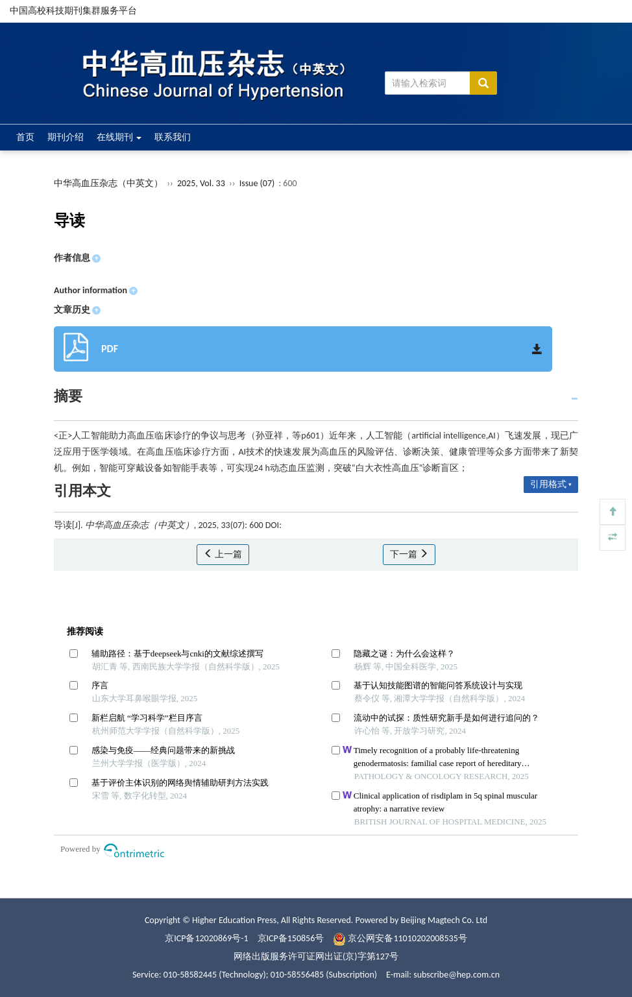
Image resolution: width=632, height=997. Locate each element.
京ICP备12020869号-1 (206, 938)
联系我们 (172, 137)
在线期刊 (119, 137)
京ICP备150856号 (291, 938)
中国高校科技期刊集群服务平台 (73, 10)
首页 (25, 137)
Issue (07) (257, 183)
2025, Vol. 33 (202, 183)
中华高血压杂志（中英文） (108, 183)
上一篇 (223, 554)
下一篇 (409, 554)
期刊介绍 (65, 137)
